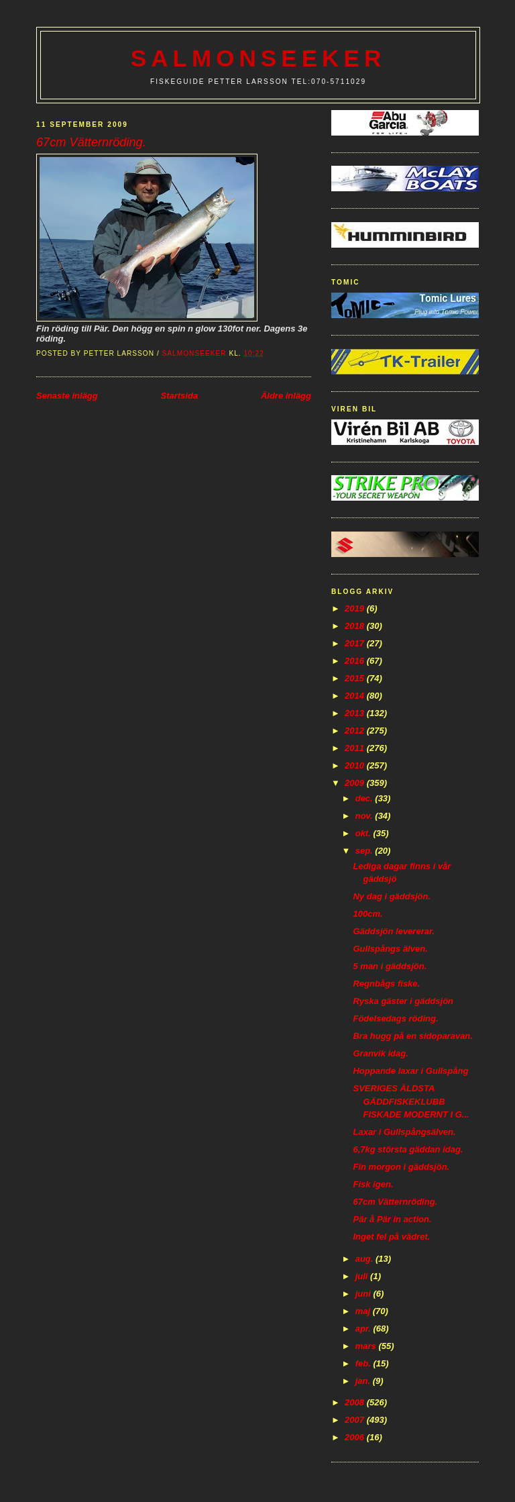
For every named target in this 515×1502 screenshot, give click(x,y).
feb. (364, 1363)
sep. (365, 851)
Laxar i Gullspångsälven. (404, 1132)
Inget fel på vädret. (391, 1237)
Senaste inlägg (67, 396)
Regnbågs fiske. (386, 984)
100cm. (367, 914)
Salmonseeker (258, 58)
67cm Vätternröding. (395, 1202)
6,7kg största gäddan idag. (408, 1149)
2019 (356, 608)
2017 (356, 643)
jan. (364, 1381)
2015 (356, 678)
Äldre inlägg (286, 396)
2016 (356, 661)
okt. (364, 833)
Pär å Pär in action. (392, 1219)
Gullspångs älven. (390, 949)
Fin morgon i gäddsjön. (401, 1167)
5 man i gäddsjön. (389, 966)
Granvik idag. (380, 1053)
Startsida (179, 396)
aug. (365, 1259)
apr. (364, 1328)
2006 (356, 1437)
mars (367, 1346)
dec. (365, 798)
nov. (365, 816)
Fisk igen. (373, 1184)
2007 (356, 1420)
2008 (356, 1402)
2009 (356, 783)
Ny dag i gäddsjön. (392, 896)
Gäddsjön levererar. (393, 931)
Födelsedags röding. (395, 1018)
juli (362, 1276)
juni (364, 1294)
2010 (356, 765)
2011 (356, 748)
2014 (356, 696)
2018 (356, 626)
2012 (356, 730)
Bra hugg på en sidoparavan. (412, 1036)
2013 (356, 713)
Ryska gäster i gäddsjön (403, 1001)
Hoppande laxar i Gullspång (410, 1071)
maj (364, 1311)
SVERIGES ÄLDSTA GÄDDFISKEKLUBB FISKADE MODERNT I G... (411, 1101)
